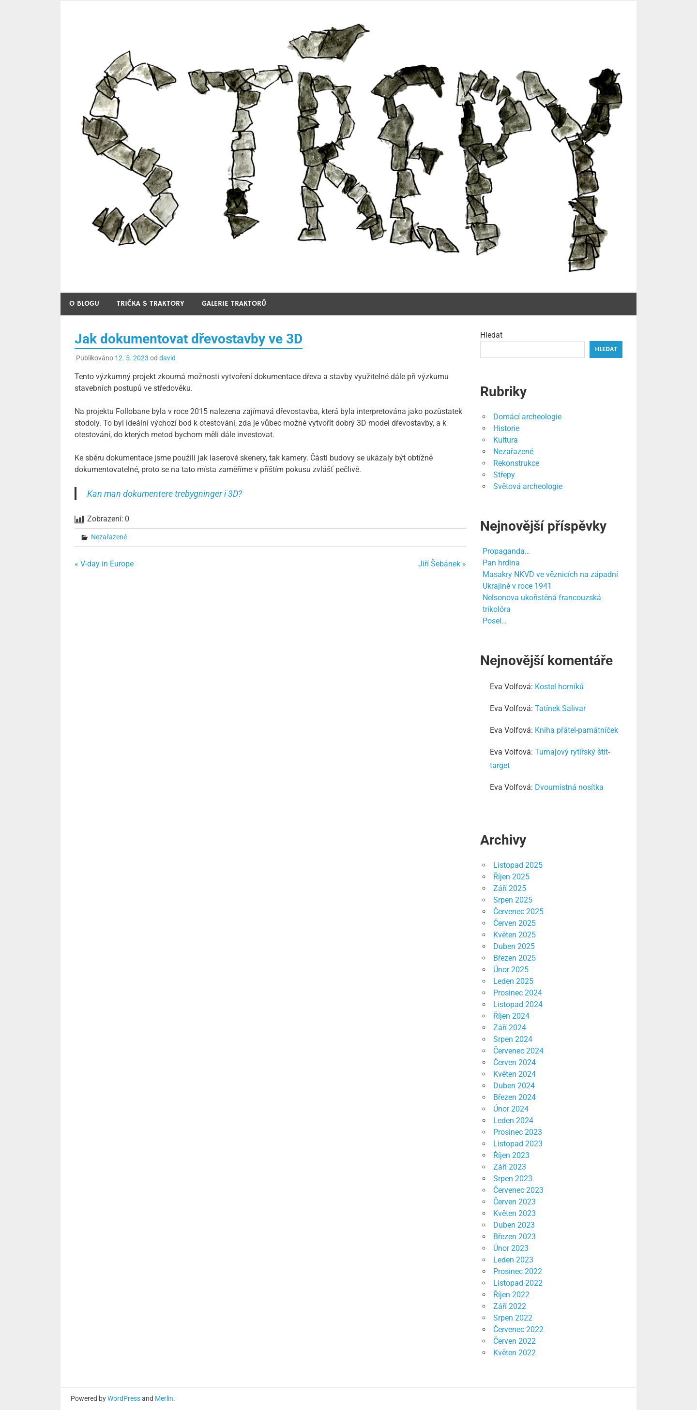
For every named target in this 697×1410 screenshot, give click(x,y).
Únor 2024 (511, 1108)
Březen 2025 (514, 958)
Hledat (491, 335)
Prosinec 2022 (517, 1271)
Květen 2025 (514, 934)
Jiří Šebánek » (442, 563)
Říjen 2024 (511, 1016)
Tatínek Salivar (560, 708)
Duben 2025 (514, 946)
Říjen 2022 (511, 1294)
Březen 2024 (514, 1097)
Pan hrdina (501, 562)
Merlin (164, 1398)
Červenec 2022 (518, 1329)
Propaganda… (506, 551)
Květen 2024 (514, 1074)
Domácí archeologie (527, 416)
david (167, 358)
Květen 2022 (514, 1352)
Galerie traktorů (234, 303)
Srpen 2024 (512, 1039)
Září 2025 (509, 888)
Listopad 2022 (518, 1283)
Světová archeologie (527, 486)
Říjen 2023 (511, 1155)
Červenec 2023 (518, 1190)
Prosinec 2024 (517, 992)
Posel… (495, 620)
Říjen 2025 (511, 876)
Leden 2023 (513, 1259)
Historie (506, 428)
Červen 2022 (514, 1341)
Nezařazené (109, 537)
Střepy (504, 474)
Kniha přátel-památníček (576, 730)
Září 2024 (509, 1027)
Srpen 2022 (512, 1317)
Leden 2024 (513, 1120)
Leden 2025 (513, 981)
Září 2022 (509, 1306)
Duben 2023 (514, 1225)
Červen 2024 (514, 1062)
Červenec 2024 (518, 1050)
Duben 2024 (514, 1085)
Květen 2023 (514, 1213)
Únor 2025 (511, 969)
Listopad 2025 (518, 865)
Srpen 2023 (512, 1178)
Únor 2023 (511, 1248)
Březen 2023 (514, 1236)
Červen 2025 (514, 923)
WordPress (123, 1398)
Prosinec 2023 (517, 1132)
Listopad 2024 (518, 1004)
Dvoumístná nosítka (569, 787)
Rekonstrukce (516, 463)
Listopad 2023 (518, 1143)
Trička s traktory (150, 303)
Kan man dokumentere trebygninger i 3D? (164, 494)
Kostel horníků (559, 686)
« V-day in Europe (104, 563)
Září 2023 (509, 1167)
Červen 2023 (514, 1201)
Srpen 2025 (512, 900)
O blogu (84, 303)
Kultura (505, 440)
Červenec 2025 (518, 911)
